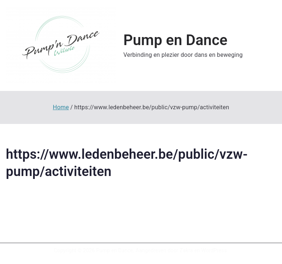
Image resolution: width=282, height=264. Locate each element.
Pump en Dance (175, 40)
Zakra (186, 250)
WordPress (214, 250)
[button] (61, 45)
